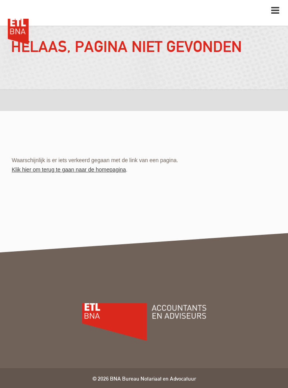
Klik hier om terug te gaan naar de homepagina (69, 169)
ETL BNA (18, 28)
